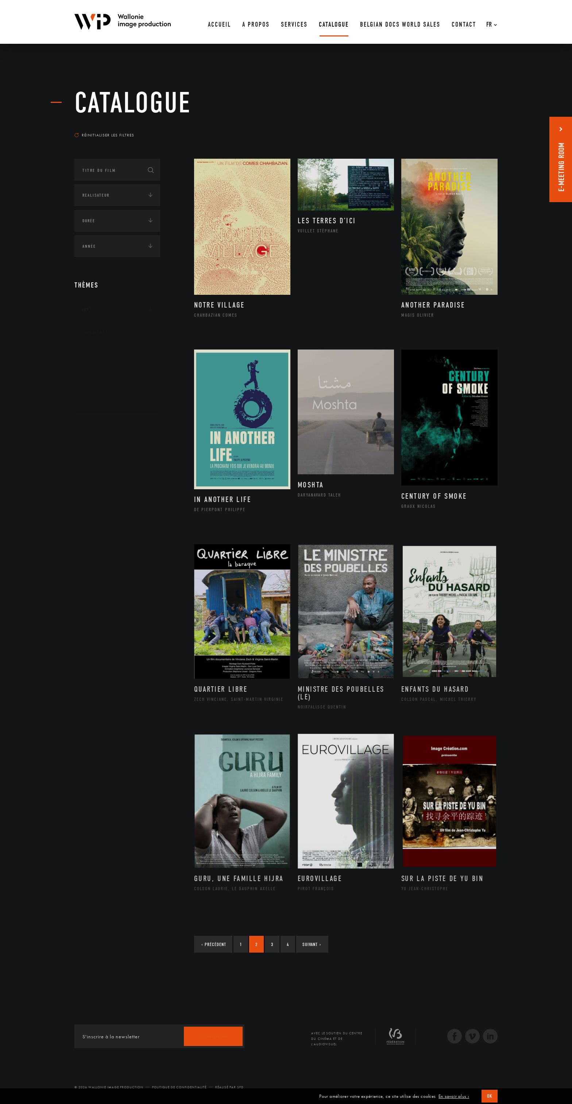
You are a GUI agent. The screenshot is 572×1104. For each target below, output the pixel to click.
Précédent (213, 944)
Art (85, 309)
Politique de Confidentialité (179, 1087)
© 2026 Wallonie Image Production (108, 1087)
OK (489, 1096)
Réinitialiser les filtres (104, 135)
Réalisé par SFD (229, 1087)
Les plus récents (479, 128)
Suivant (311, 944)
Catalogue (132, 103)
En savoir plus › (453, 1096)
